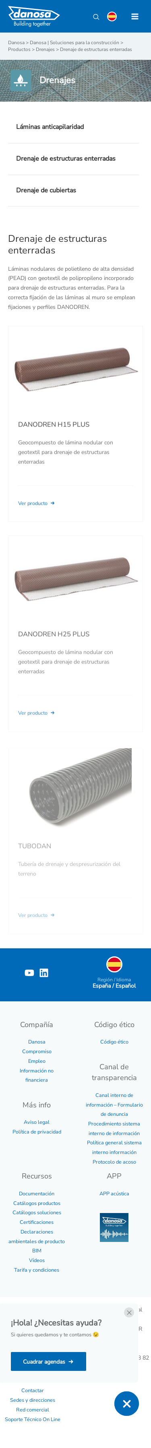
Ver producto (37, 513)
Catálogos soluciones (36, 1212)
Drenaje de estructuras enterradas (66, 158)
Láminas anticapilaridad (50, 127)
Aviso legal (37, 1122)
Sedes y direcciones (32, 1400)
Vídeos (37, 1260)
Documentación (36, 1193)
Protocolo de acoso (114, 1162)
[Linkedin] (44, 973)
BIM (36, 1250)
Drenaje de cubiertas (46, 190)
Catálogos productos (36, 1203)
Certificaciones (37, 1222)
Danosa (37, 1042)
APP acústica (114, 1193)
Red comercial (32, 1409)
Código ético (114, 1042)
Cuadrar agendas (44, 1362)
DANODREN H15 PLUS (53, 434)
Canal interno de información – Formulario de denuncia (114, 1105)
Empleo (37, 1061)
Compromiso (37, 1051)
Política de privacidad (36, 1132)
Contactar (32, 1390)
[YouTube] (29, 973)
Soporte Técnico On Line (32, 1419)
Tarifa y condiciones (36, 1270)
